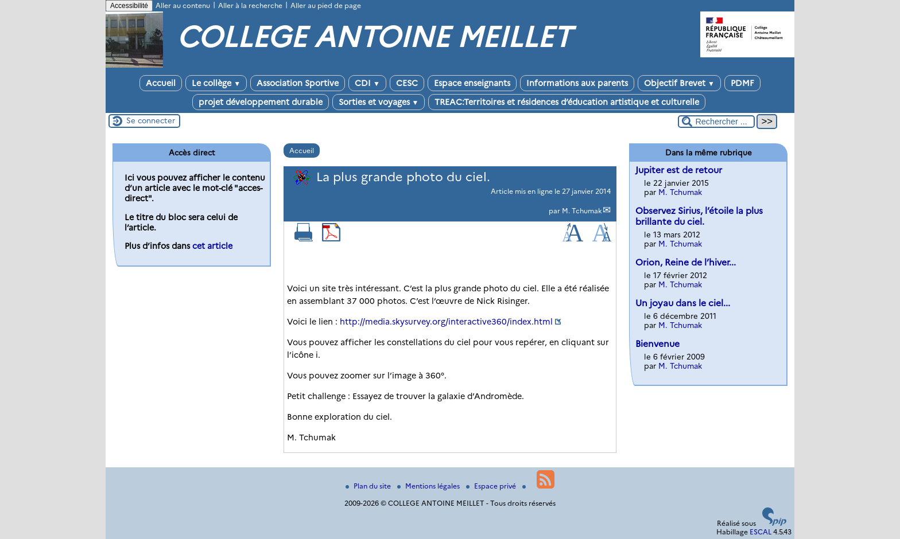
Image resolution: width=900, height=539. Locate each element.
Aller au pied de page (325, 5)
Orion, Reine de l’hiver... (685, 262)
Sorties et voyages (379, 102)
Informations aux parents (577, 83)
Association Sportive (298, 83)
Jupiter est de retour (678, 170)
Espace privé (492, 486)
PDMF (742, 83)
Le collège (216, 83)
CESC (407, 83)
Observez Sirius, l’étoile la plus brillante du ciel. (699, 216)
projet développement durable (261, 102)
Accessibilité (129, 6)
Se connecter (150, 120)
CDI (367, 83)
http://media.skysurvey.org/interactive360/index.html (446, 322)
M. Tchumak (582, 210)
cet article (212, 246)
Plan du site (369, 486)
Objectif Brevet (679, 83)
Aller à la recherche (250, 5)
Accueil (161, 83)
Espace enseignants (472, 83)
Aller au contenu (183, 5)
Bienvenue (657, 343)
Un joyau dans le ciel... (682, 303)
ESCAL (760, 532)
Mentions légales (429, 486)
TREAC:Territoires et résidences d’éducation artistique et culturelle (567, 102)
